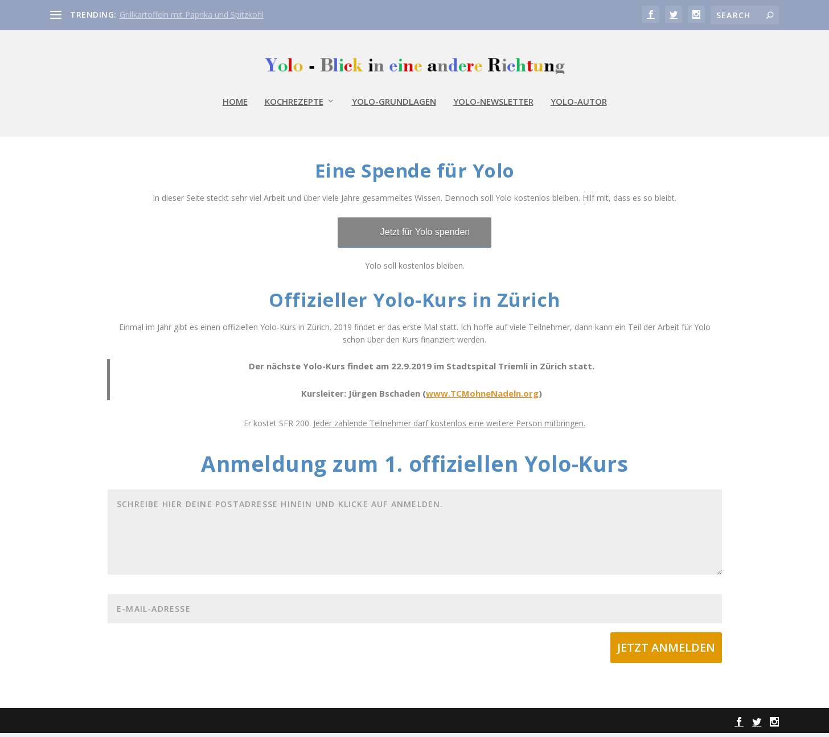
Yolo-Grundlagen (394, 109)
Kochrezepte (294, 109)
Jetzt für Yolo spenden (425, 236)
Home (235, 109)
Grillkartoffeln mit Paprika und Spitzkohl (192, 14)
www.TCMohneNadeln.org (482, 397)
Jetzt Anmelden (666, 652)
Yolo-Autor (579, 109)
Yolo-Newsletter (493, 109)
